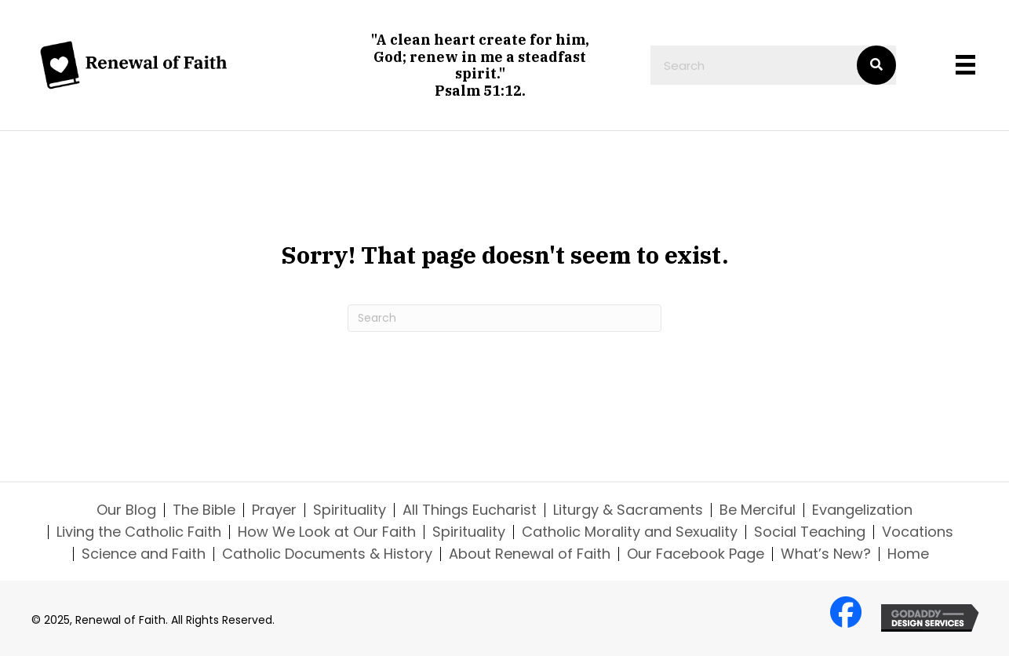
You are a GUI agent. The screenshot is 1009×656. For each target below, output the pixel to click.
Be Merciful (757, 510)
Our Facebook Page (695, 554)
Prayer (274, 510)
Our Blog (126, 510)
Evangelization (862, 510)
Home (908, 554)
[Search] (504, 318)
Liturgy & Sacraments (628, 510)
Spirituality (349, 510)
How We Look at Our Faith (327, 532)
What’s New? (826, 554)
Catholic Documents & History (327, 554)
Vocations (917, 532)
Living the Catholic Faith (138, 532)
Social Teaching (809, 532)
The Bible (204, 510)
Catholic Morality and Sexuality (630, 532)
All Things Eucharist (470, 510)
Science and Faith (144, 554)
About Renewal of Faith (529, 554)
